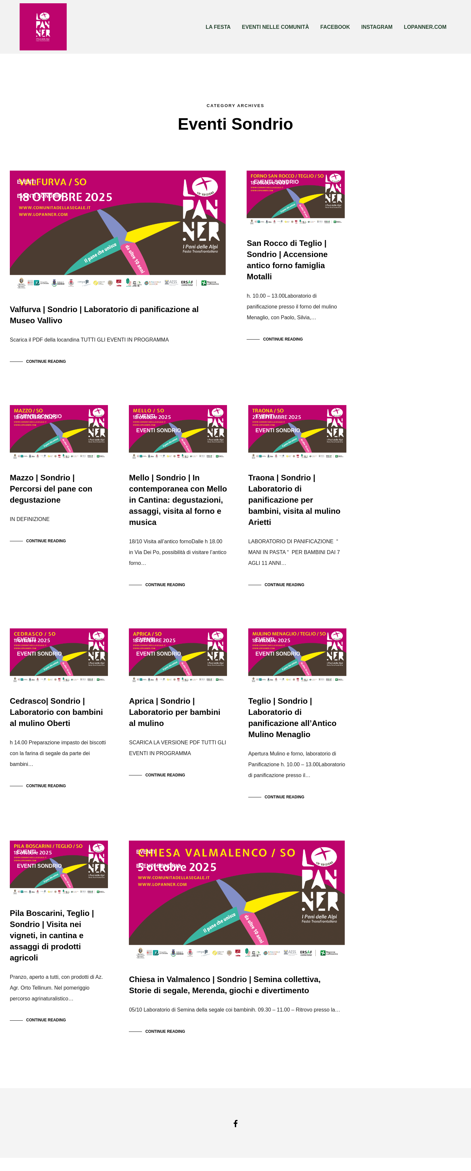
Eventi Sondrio (39, 196)
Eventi (26, 182)
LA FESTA (218, 27)
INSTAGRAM (376, 27)
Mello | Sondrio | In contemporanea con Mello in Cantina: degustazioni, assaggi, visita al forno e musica (177, 506)
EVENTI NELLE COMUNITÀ (275, 27)
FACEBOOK (335, 27)
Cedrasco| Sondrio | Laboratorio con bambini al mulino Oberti (56, 721)
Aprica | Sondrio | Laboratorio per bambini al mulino (174, 721)
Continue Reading (46, 364)
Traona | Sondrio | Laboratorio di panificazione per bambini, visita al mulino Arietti (294, 506)
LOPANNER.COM (425, 27)
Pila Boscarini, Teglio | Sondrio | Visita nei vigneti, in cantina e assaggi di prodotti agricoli (51, 948)
